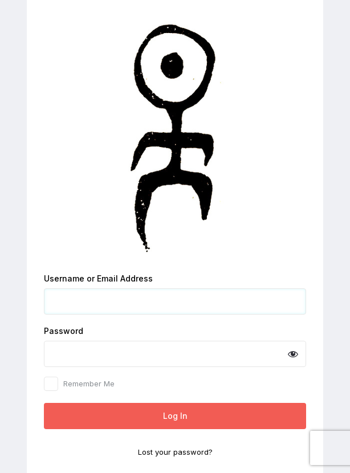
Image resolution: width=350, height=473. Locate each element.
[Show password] (293, 354)
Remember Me (89, 384)
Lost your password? (175, 451)
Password (63, 331)
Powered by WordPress (175, 137)
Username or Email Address (98, 278)
